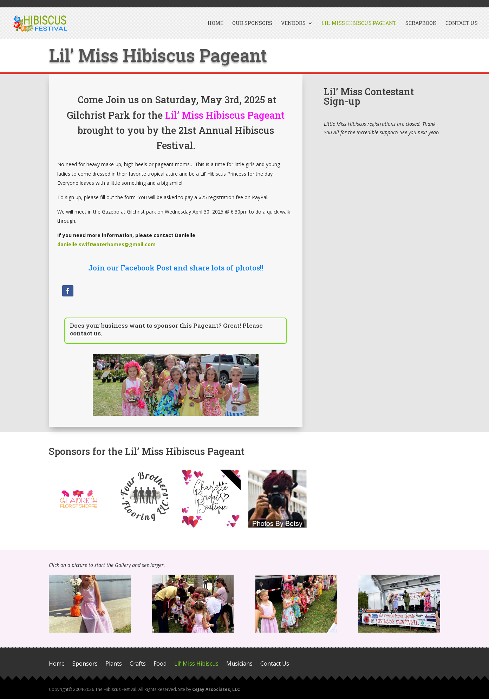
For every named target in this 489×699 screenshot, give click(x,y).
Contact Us (461, 23)
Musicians (239, 664)
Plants (113, 664)
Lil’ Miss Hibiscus (196, 664)
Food (160, 664)
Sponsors (85, 664)
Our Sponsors (252, 23)
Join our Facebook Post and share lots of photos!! (175, 268)
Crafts (138, 664)
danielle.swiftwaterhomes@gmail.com (106, 244)
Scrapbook (421, 23)
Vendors (293, 23)
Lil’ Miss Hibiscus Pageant (359, 23)
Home (215, 23)
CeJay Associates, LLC (216, 689)
